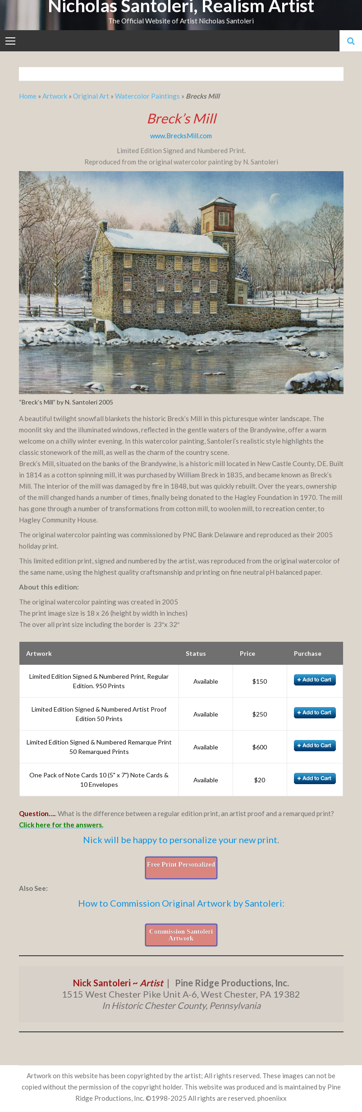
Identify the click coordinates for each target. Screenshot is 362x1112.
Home (28, 96)
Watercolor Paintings (147, 96)
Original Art (91, 96)
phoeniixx (272, 1098)
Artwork (54, 96)
